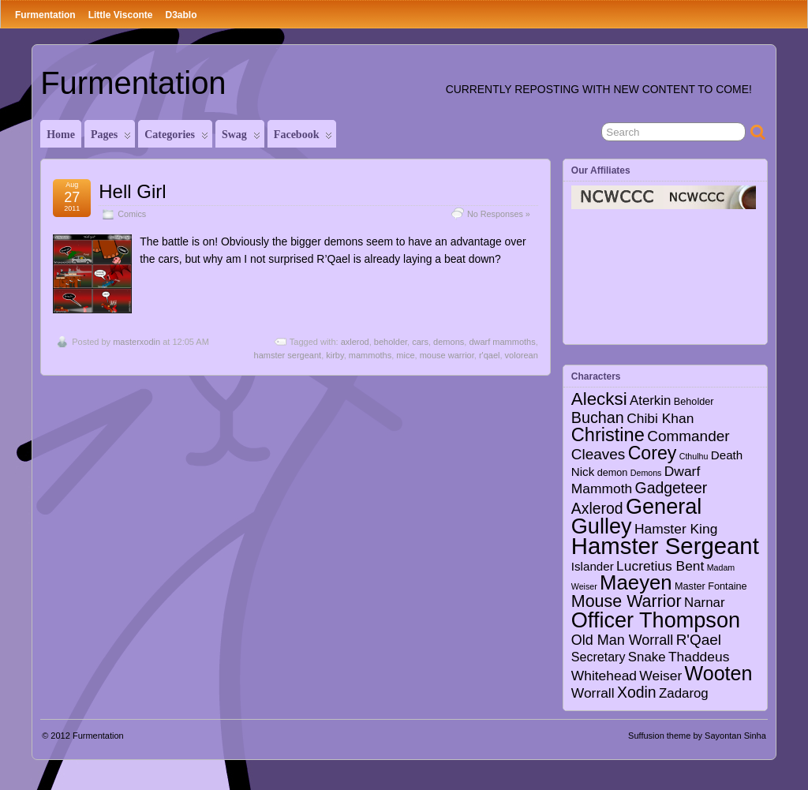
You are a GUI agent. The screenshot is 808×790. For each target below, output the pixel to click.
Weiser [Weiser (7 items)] (660, 675)
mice (405, 355)
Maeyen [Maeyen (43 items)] (636, 582)
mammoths (370, 355)
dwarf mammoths (502, 341)
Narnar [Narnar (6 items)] (704, 602)
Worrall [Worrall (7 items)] (593, 693)
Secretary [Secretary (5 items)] (598, 657)
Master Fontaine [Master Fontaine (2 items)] (711, 586)
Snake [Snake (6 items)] (647, 657)
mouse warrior (447, 355)
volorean (521, 355)
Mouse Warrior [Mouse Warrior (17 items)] (626, 601)
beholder (390, 341)
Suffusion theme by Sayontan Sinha (697, 735)
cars (420, 341)
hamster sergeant (288, 355)
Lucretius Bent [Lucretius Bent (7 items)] (660, 566)
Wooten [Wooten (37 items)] (719, 673)
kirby (334, 355)
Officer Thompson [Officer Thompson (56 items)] (655, 620)
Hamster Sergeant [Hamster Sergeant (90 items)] (665, 546)
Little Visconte (120, 15)
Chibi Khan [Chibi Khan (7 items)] (660, 418)
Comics (132, 214)
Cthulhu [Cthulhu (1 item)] (694, 456)
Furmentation (45, 15)
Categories (176, 138)
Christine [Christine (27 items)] (608, 435)
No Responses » (498, 214)
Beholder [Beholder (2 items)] (694, 401)
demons (448, 341)
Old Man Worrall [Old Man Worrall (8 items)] (622, 640)
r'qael (489, 355)
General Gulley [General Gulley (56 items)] (636, 516)
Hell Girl (132, 191)
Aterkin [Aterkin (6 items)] (650, 400)
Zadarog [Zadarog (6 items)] (684, 693)
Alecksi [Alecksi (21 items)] (599, 399)
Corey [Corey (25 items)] (652, 453)
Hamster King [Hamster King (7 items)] (675, 529)
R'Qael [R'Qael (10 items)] (698, 639)
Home (61, 134)
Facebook (303, 138)
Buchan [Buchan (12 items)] (597, 417)
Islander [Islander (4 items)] (592, 566)
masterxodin (136, 341)
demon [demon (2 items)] (612, 472)
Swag (241, 138)
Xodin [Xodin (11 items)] (636, 692)
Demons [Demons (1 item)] (646, 472)
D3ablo (180, 15)
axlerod (355, 341)
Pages (111, 138)
